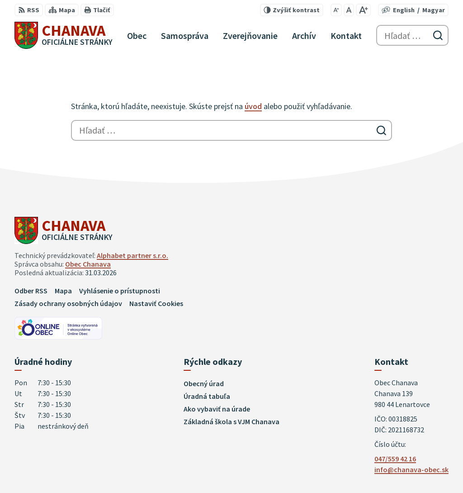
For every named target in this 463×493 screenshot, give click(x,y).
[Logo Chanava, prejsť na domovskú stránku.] (63, 35)
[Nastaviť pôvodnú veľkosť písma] (349, 10)
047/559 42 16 (395, 458)
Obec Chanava (88, 263)
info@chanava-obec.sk (411, 469)
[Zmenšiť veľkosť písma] (336, 10)
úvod (253, 106)
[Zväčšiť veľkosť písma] (363, 10)
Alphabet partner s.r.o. (132, 255)
